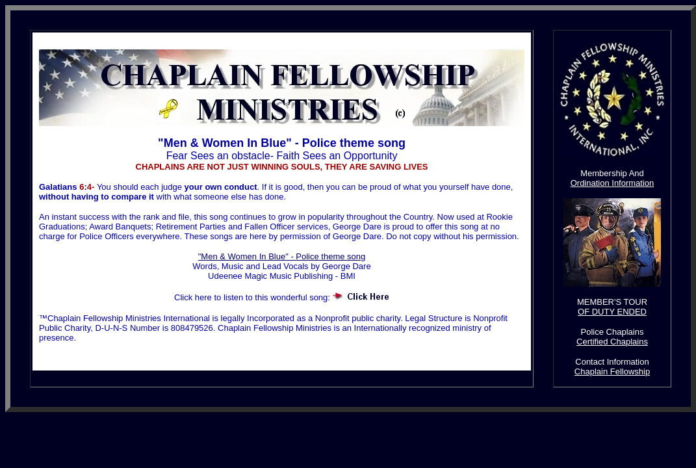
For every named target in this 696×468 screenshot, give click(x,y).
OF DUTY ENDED (612, 312)
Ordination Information (612, 183)
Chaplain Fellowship (612, 371)
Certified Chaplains (612, 341)
